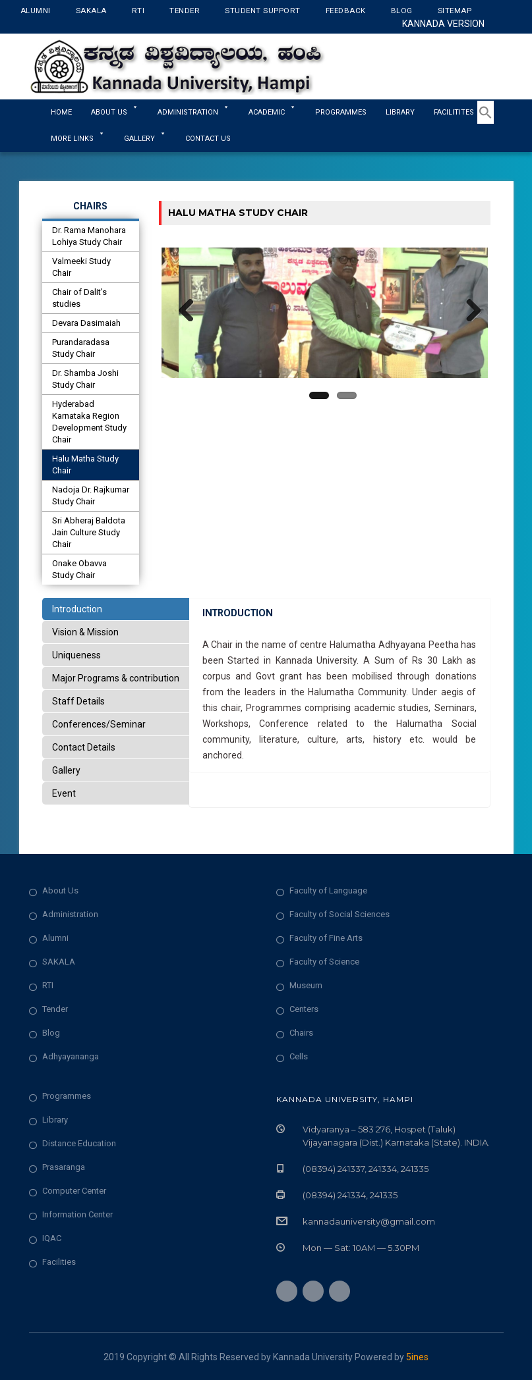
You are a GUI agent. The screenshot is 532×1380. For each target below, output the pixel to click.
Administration (70, 914)
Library (400, 112)
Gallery (145, 138)
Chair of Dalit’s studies (79, 298)
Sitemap (455, 10)
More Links (78, 138)
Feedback (346, 10)
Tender (184, 10)
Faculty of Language (328, 890)
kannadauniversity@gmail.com (369, 1221)
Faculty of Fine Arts (326, 938)
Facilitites (459, 112)
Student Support (263, 10)
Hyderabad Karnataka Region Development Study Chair (89, 421)
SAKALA (58, 962)
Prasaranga (63, 1167)
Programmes (341, 112)
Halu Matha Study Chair (85, 464)
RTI (138, 10)
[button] (485, 121)
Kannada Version (443, 23)
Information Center (77, 1214)
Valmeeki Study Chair (81, 267)
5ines (417, 1357)
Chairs (301, 1033)
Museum (305, 985)
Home (61, 112)
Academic (272, 112)
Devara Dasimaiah (86, 323)
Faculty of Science (324, 962)
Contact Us (208, 138)
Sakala (91, 10)
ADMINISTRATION (193, 112)
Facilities (59, 1262)
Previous (181, 313)
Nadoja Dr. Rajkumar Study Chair (90, 495)
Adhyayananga (70, 1056)
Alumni (35, 10)
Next (468, 313)
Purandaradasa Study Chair (80, 348)
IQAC (51, 1238)
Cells (298, 1056)
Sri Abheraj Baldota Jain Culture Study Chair (88, 532)
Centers (303, 1009)
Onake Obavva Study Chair (79, 569)
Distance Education (79, 1143)
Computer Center (74, 1191)
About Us (114, 112)
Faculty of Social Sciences (339, 914)
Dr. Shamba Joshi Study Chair (85, 379)
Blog (402, 10)
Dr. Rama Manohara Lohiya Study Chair (89, 236)
